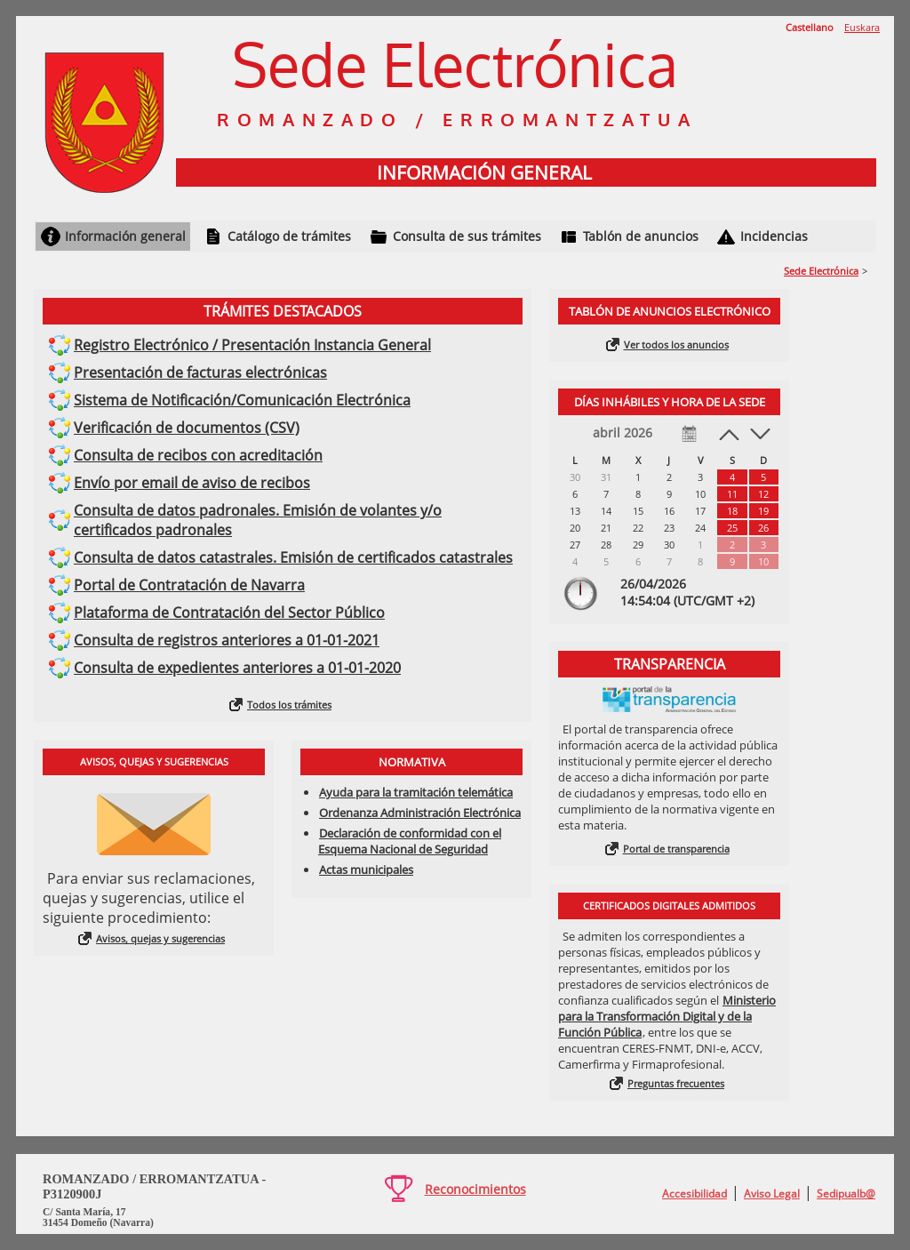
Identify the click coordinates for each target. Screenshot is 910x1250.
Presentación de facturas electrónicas (200, 372)
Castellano (810, 27)
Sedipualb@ (846, 1193)
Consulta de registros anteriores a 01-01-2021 (226, 640)
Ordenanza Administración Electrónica (420, 813)
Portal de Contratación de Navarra (189, 585)
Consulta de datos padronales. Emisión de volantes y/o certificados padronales (258, 520)
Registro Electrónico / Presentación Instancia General (252, 345)
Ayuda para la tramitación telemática (416, 792)
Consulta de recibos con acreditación (198, 455)
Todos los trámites (289, 704)
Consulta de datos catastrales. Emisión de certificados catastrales (293, 557)
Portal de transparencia (676, 848)
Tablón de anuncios (640, 236)
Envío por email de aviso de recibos (192, 483)
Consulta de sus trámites (467, 236)
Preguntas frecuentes (675, 1083)
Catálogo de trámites (289, 236)
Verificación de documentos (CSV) (186, 427)
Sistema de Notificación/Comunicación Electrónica (242, 400)
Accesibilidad (694, 1193)
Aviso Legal (772, 1193)
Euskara (862, 27)
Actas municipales (366, 869)
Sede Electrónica (821, 270)
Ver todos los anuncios (676, 344)
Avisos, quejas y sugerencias (160, 938)
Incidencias (774, 236)
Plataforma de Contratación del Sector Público (229, 612)
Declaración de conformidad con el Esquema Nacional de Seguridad (409, 841)
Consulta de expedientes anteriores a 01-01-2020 (237, 667)
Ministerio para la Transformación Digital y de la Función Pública (667, 1016)
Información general (125, 236)
